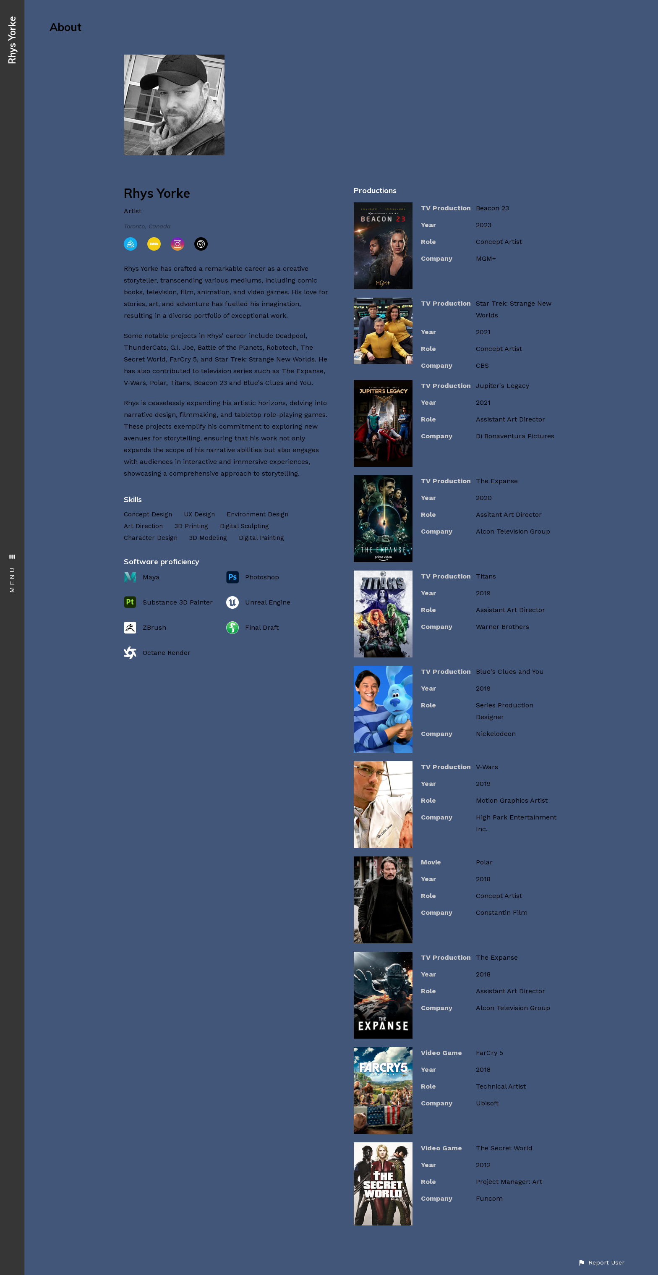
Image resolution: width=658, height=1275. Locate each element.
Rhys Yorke (12, 40)
